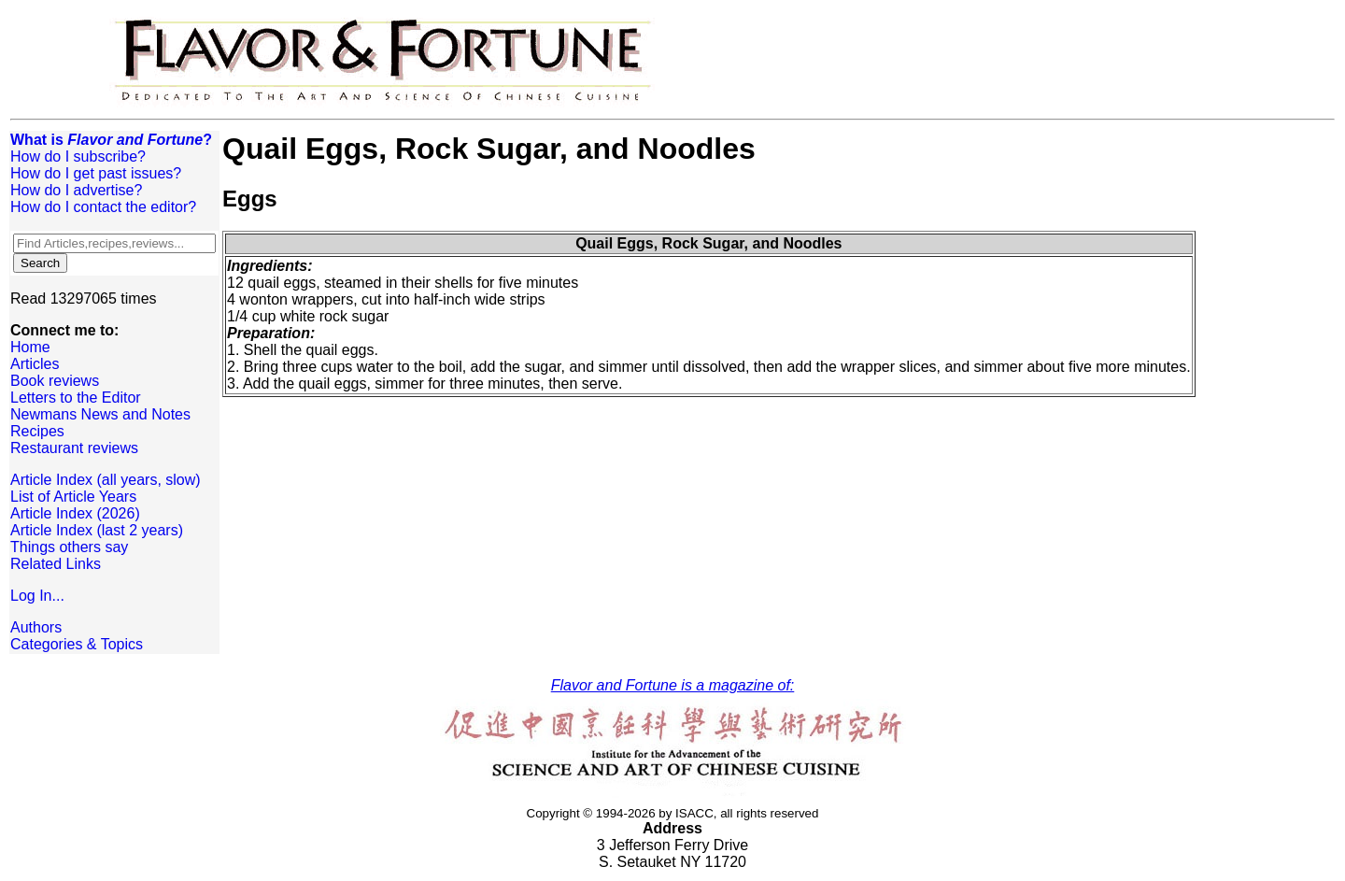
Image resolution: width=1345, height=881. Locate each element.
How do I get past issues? (95, 173)
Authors (36, 627)
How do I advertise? (76, 190)
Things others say (69, 547)
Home (30, 347)
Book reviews (54, 381)
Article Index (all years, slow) (105, 480)
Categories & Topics (76, 644)
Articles (34, 364)
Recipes (37, 431)
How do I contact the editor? (103, 207)
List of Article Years (73, 496)
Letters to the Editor (75, 397)
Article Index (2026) (75, 513)
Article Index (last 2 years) (96, 530)
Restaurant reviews (74, 448)
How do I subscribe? (78, 156)
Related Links (55, 564)
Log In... (37, 596)
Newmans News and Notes (100, 414)
